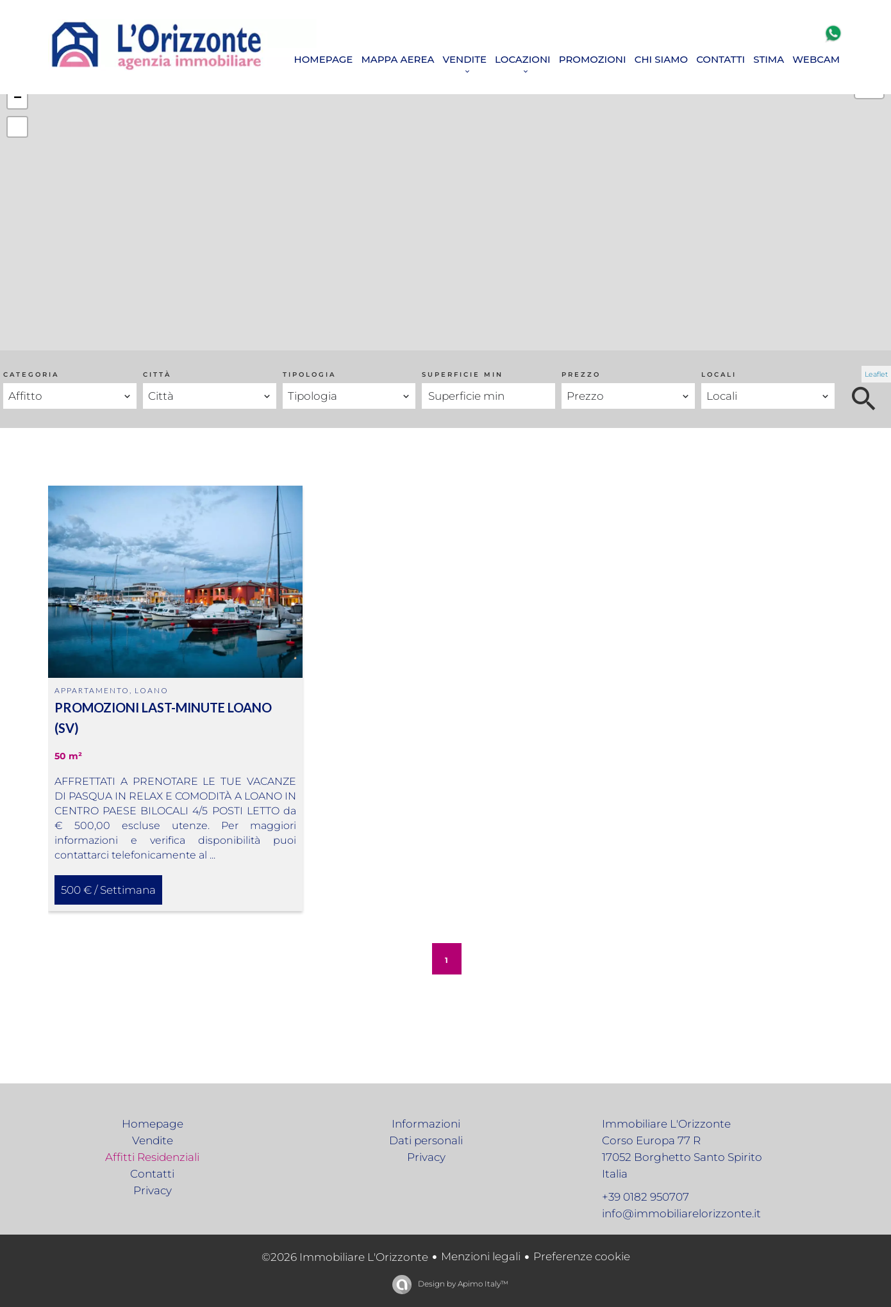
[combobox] (70, 396)
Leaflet (876, 374)
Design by (462, 1283)
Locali (719, 374)
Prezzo (581, 374)
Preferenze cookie (581, 1256)
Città (157, 374)
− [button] (17, 98)
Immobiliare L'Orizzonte (666, 1123)
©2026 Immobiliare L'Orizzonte (345, 1257)
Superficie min (462, 374)
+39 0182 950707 (645, 1196)
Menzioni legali (480, 1256)
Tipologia (309, 374)
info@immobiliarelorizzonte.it (681, 1213)
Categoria (31, 374)
